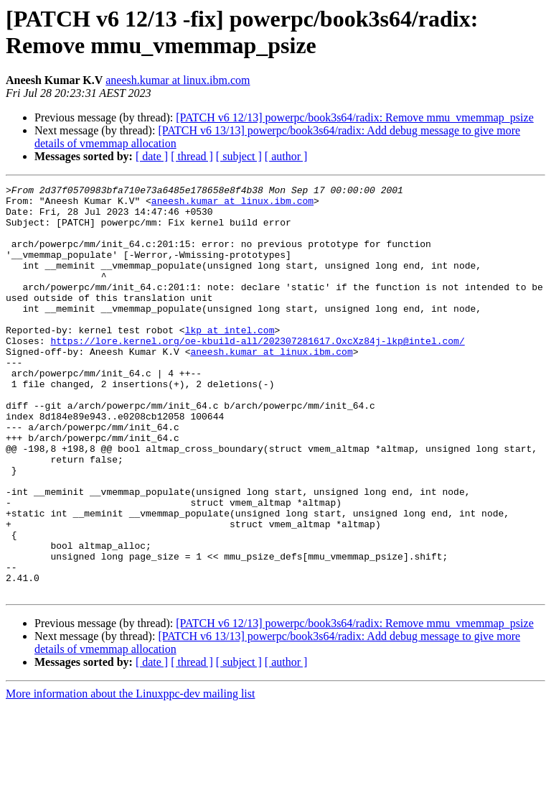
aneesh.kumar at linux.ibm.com (177, 80)
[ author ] (286, 156)
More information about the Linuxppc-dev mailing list (130, 775)
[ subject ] (239, 156)
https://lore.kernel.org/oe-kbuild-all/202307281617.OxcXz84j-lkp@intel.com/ (257, 372)
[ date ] (152, 156)
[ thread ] (192, 156)
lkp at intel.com (230, 359)
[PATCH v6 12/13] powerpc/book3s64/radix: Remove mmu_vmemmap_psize (354, 117)
